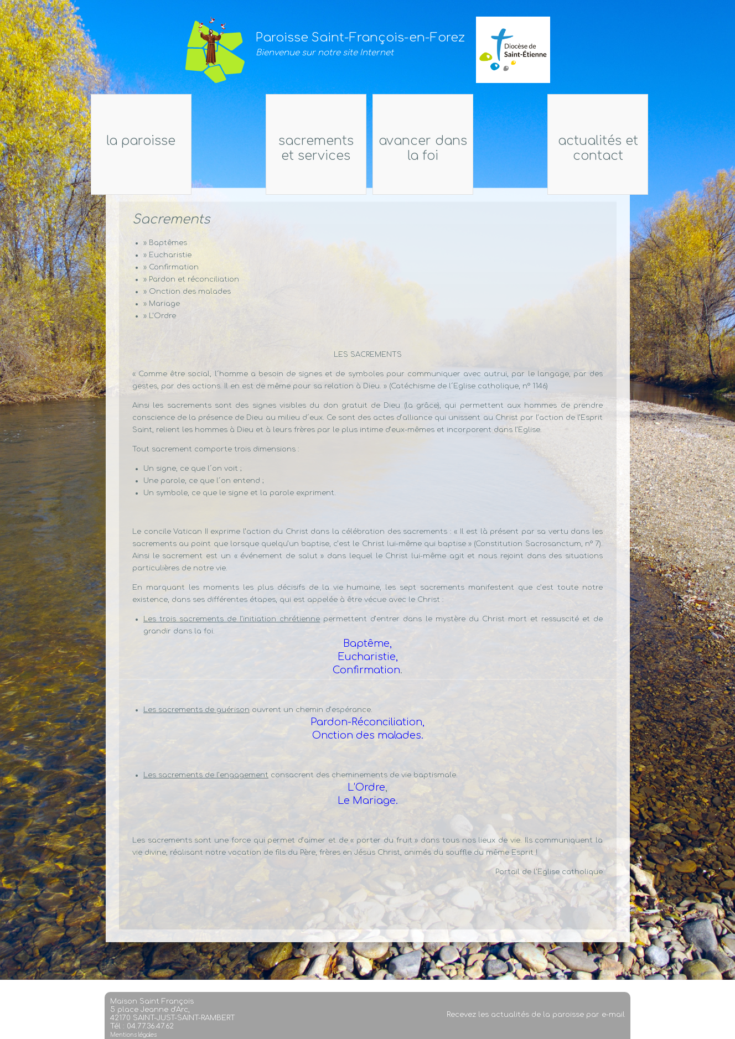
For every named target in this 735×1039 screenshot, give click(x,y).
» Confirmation (171, 267)
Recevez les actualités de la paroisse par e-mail (536, 1022)
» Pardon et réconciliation (191, 279)
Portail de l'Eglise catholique (549, 872)
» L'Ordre (159, 316)
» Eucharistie (167, 255)
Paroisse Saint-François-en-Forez (360, 37)
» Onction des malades (187, 291)
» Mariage (161, 304)
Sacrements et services (296, 148)
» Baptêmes (165, 243)
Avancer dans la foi (442, 148)
